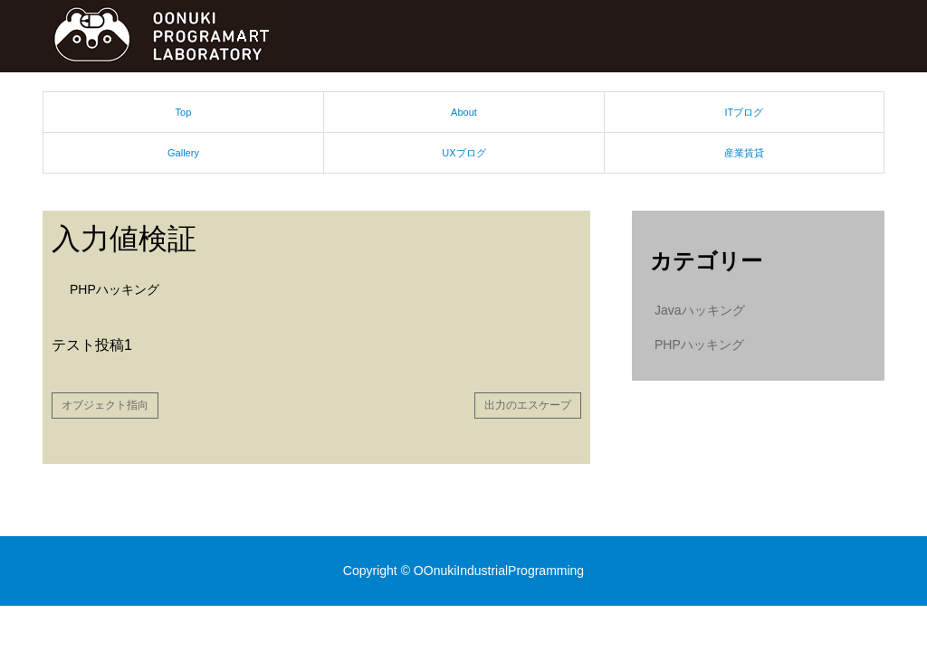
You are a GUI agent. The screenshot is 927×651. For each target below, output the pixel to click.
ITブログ (744, 112)
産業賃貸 (744, 152)
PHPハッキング (114, 289)
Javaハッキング (700, 310)
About (464, 112)
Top (184, 112)
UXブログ (463, 152)
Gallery (183, 152)
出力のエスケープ (527, 405)
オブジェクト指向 (105, 405)
